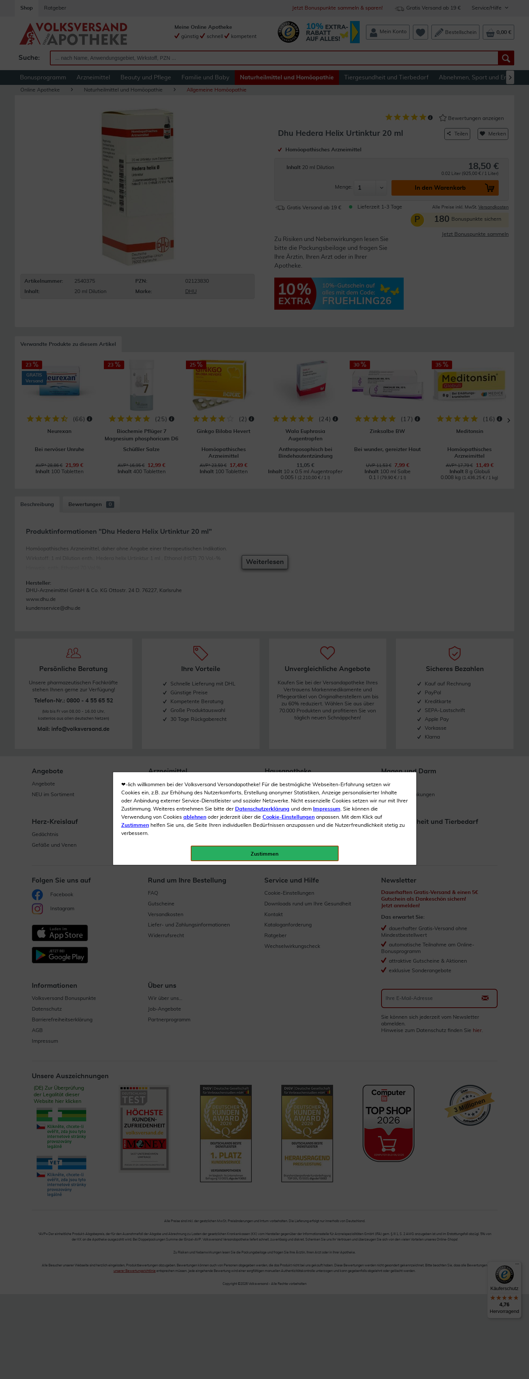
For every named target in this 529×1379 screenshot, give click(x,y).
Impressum (326, 165)
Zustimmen (135, 182)
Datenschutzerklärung (262, 165)
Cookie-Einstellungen (288, 173)
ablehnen (194, 173)
